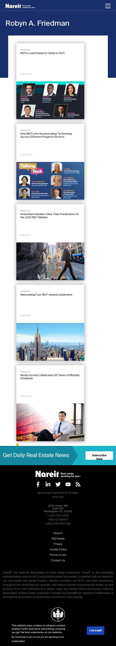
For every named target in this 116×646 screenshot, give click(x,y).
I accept (95, 630)
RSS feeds (58, 538)
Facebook (38, 484)
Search (58, 533)
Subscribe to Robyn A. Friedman (17, 444)
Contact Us (58, 560)
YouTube (68, 484)
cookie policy (18, 641)
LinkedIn (48, 484)
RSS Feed (78, 484)
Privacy (58, 544)
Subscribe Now (99, 457)
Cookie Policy (58, 549)
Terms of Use (58, 555)
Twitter (58, 484)
